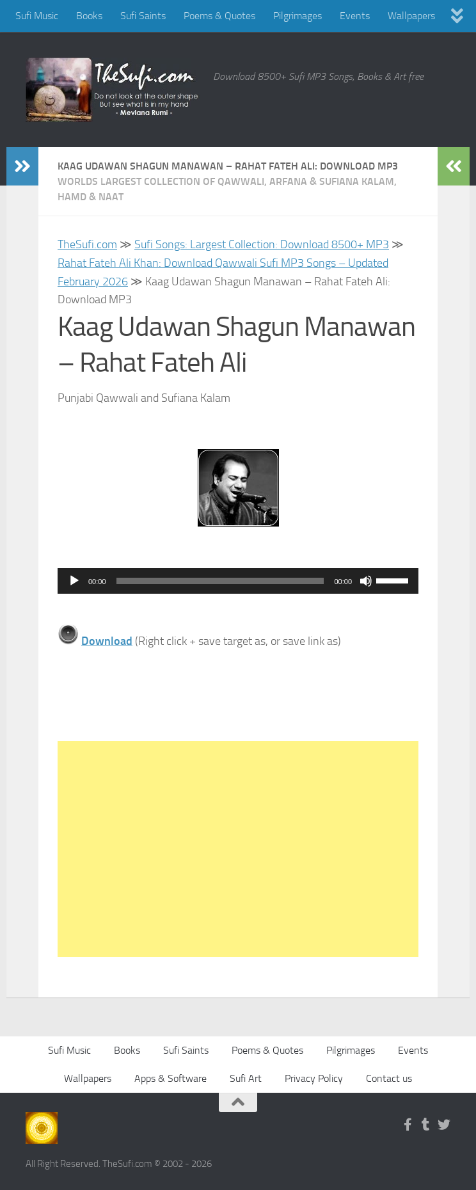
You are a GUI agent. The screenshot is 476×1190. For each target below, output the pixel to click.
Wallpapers (411, 16)
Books (89, 16)
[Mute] (366, 581)
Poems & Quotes (219, 16)
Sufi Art (246, 1078)
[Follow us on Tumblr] (426, 1124)
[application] (238, 581)
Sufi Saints (143, 16)
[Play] (74, 581)
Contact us (389, 1078)
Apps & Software (170, 1078)
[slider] (220, 581)
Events (355, 16)
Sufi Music (36, 16)
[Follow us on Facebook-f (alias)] (408, 1124)
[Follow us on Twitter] (444, 1124)
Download (106, 641)
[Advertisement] (238, 849)
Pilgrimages (297, 16)
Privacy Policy (314, 1078)
